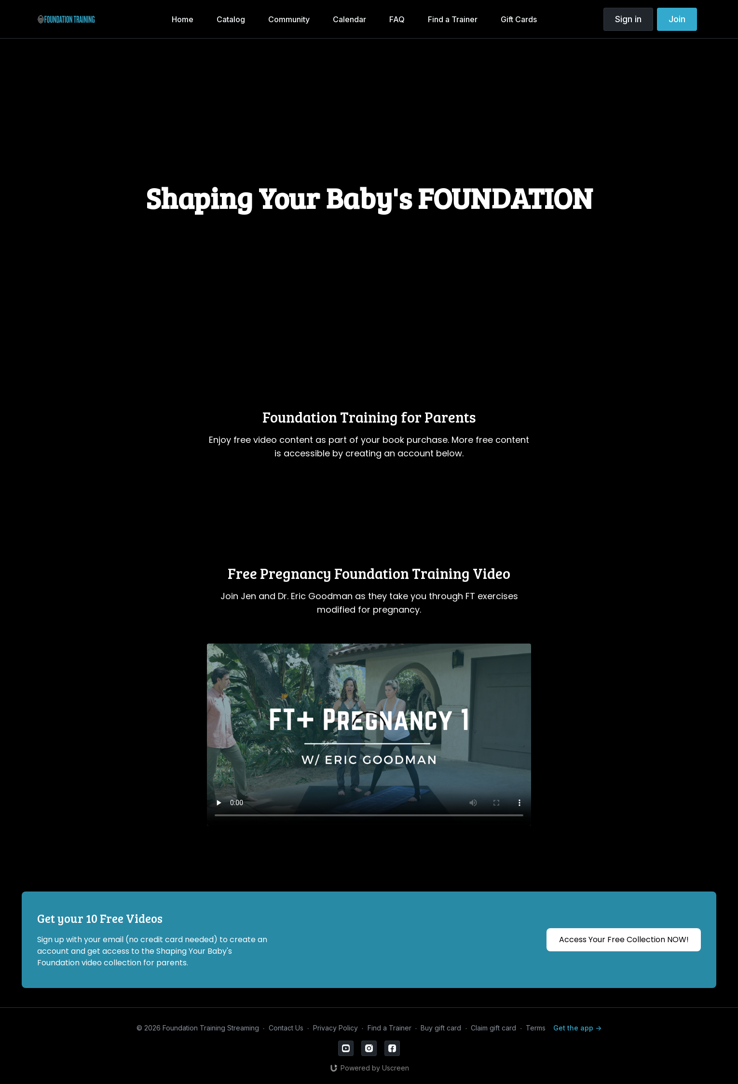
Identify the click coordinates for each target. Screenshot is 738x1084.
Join (677, 19)
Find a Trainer (389, 1028)
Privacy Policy (335, 1028)
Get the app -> (577, 1028)
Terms (536, 1028)
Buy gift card (441, 1028)
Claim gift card (493, 1028)
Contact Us (286, 1028)
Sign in (628, 19)
